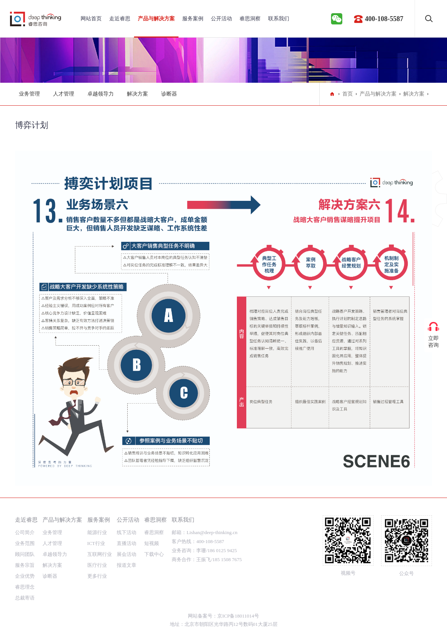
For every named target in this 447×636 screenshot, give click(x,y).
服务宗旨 (25, 565)
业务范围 (25, 543)
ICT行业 (96, 543)
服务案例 (192, 18)
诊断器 (169, 94)
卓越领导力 (100, 94)
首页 (347, 94)
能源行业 (97, 532)
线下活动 (126, 532)
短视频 (151, 543)
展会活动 (126, 554)
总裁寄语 (25, 598)
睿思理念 (25, 587)
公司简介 (25, 532)
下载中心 (154, 554)
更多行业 (97, 576)
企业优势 (25, 576)
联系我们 (278, 18)
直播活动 (126, 543)
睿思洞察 (250, 18)
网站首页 (91, 18)
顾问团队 (25, 554)
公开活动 (221, 18)
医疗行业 (97, 565)
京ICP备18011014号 (238, 616)
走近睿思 (119, 18)
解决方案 (137, 94)
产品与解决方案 (156, 18)
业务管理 (29, 94)
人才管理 (63, 94)
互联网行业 (99, 554)
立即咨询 (433, 341)
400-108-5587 (384, 19)
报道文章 (126, 565)
